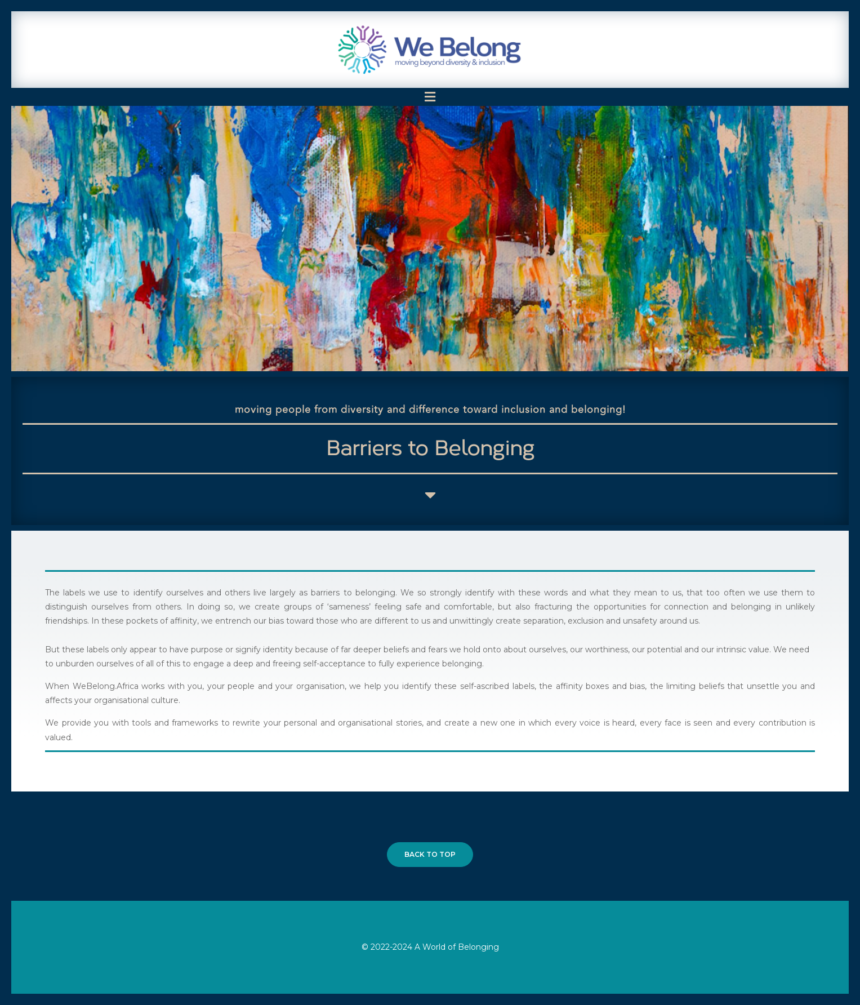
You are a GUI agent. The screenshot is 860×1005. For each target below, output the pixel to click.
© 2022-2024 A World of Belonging (430, 947)
